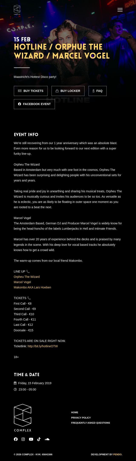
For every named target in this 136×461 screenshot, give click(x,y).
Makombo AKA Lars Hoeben (32, 287)
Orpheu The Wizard (27, 276)
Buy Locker (68, 91)
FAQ (98, 91)
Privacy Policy (81, 417)
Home (74, 412)
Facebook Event (34, 104)
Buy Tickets (30, 91)
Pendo (117, 454)
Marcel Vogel (22, 282)
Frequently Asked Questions (90, 423)
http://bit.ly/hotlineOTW (43, 346)
